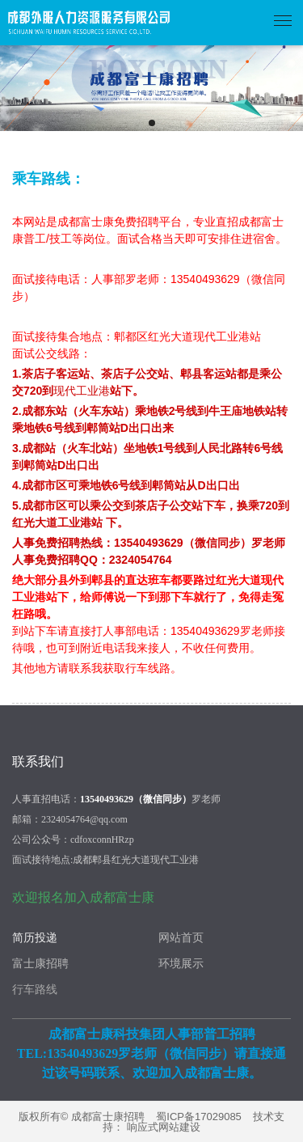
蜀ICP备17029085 (199, 1116)
